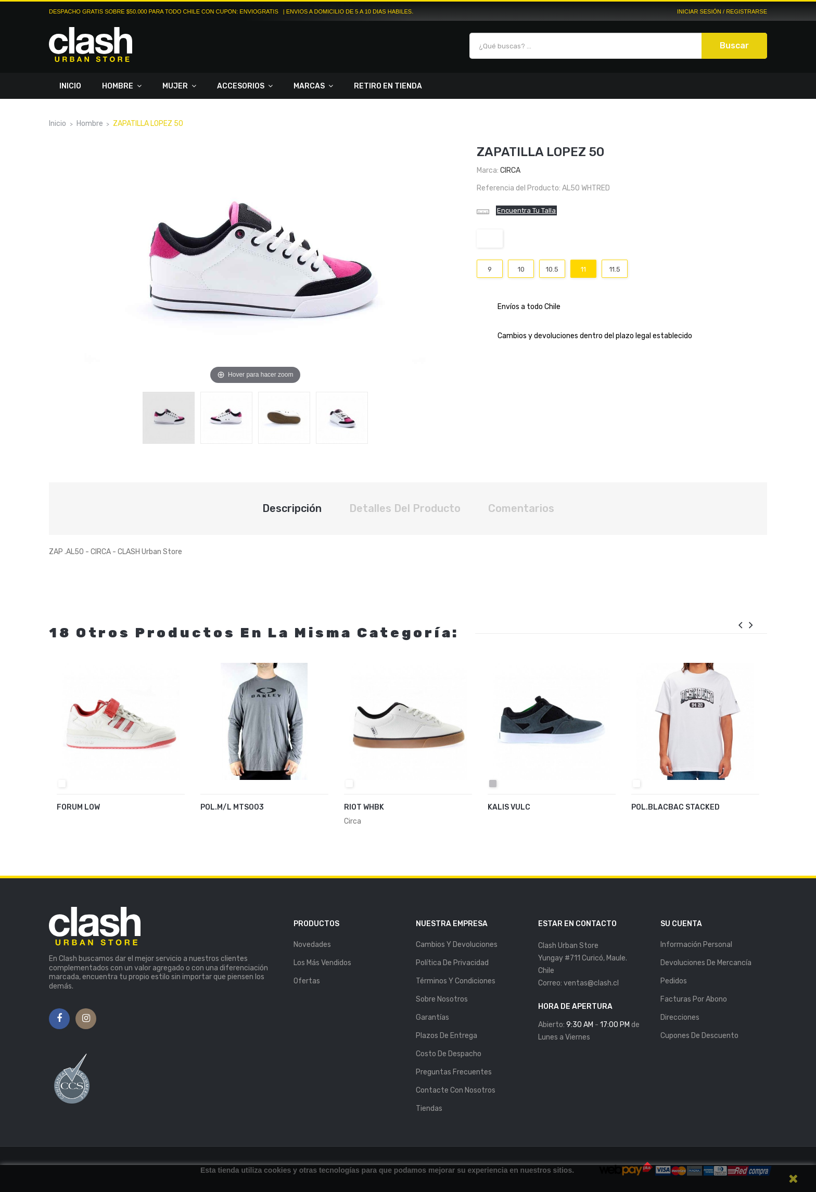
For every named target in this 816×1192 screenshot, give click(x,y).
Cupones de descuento (699, 1035)
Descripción (292, 508)
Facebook (59, 1018)
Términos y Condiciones (455, 981)
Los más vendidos (322, 962)
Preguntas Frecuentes (454, 1072)
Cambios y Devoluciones (457, 944)
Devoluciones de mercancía (705, 962)
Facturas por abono (693, 999)
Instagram (86, 1018)
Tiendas (429, 1108)
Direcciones (679, 1017)
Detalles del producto (405, 508)
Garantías (432, 1017)
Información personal (696, 944)
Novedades (312, 944)
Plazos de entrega (446, 1035)
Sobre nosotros (442, 999)
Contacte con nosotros (455, 1090)
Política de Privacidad (452, 962)
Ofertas (307, 981)
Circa (510, 170)
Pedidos (673, 981)
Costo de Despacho (448, 1053)
